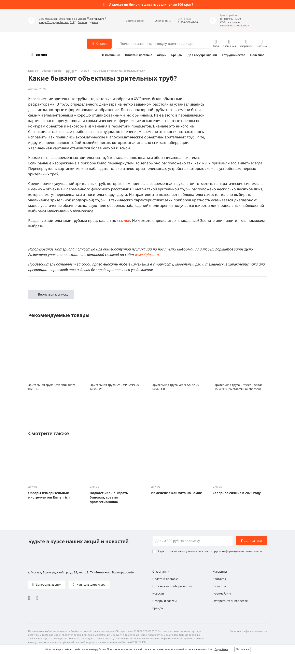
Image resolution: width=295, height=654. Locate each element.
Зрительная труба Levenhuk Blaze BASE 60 (51, 387)
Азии (95, 22)
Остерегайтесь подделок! (230, 601)
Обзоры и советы (52, 70)
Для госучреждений (202, 55)
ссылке (123, 220)
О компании (111, 55)
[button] (130, 20)
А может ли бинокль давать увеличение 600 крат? (151, 4)
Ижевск (41, 55)
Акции (161, 55)
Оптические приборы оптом (172, 586)
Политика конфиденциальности (248, 631)
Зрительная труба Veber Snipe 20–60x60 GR (176, 387)
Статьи (85, 70)
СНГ (72, 22)
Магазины (220, 571)
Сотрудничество (233, 55)
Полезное (257, 55)
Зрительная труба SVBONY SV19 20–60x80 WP (115, 387)
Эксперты (219, 586)
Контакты (219, 579)
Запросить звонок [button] (48, 584)
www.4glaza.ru (147, 254)
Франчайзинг (222, 593)
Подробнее (221, 649)
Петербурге (97, 19)
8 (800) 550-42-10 (188, 22)
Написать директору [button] (90, 584)
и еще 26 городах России (54, 22)
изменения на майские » (234, 25)
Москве (82, 19)
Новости (158, 593)
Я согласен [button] (242, 649)
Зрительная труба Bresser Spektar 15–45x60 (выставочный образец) (238, 387)
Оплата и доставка (138, 55)
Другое (70, 70)
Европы (82, 22)
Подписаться (251, 540)
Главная (33, 70)
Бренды (177, 55)
